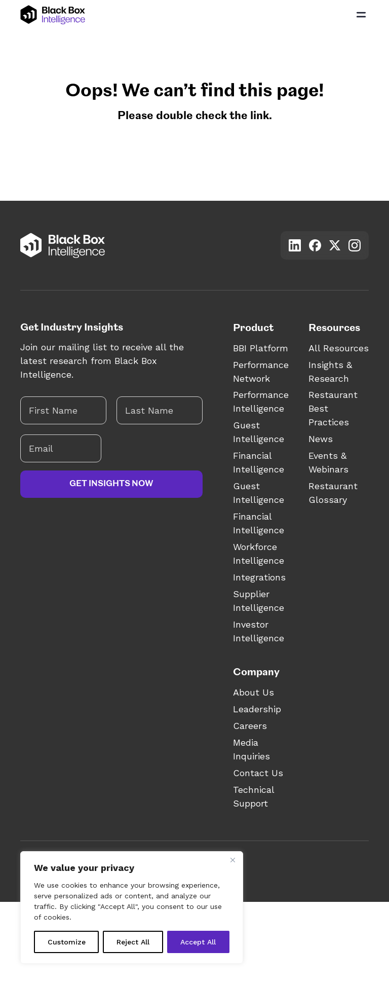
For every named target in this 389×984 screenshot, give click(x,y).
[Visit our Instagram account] (354, 245)
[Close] (232, 860)
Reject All (132, 942)
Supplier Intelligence (258, 601)
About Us (253, 692)
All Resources (338, 348)
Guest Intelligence (258, 432)
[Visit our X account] (334, 245)
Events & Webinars (328, 462)
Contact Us (258, 773)
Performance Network (261, 371)
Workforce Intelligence (258, 553)
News (320, 438)
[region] (131, 907)
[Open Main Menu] (361, 14)
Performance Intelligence (261, 401)
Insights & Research (330, 371)
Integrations (259, 577)
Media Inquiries (251, 749)
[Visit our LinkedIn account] (295, 245)
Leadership (257, 709)
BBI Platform (260, 348)
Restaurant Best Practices (333, 408)
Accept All (198, 942)
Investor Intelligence (258, 631)
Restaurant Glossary (333, 493)
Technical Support (253, 796)
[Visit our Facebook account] (315, 245)
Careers (250, 725)
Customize (67, 942)
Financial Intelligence (258, 462)
